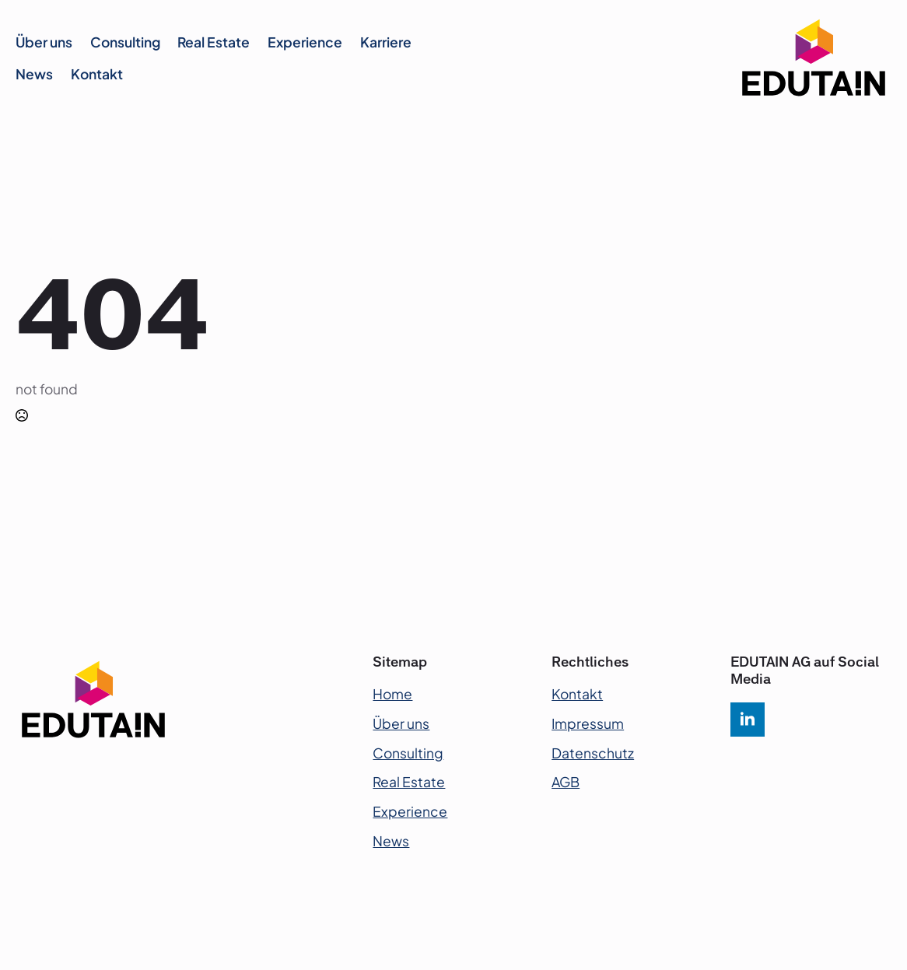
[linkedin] (747, 719)
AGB (566, 781)
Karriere (385, 42)
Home (392, 693)
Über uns (44, 42)
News (34, 73)
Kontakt (97, 73)
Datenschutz (593, 753)
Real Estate (213, 42)
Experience (305, 42)
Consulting (125, 42)
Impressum (588, 723)
